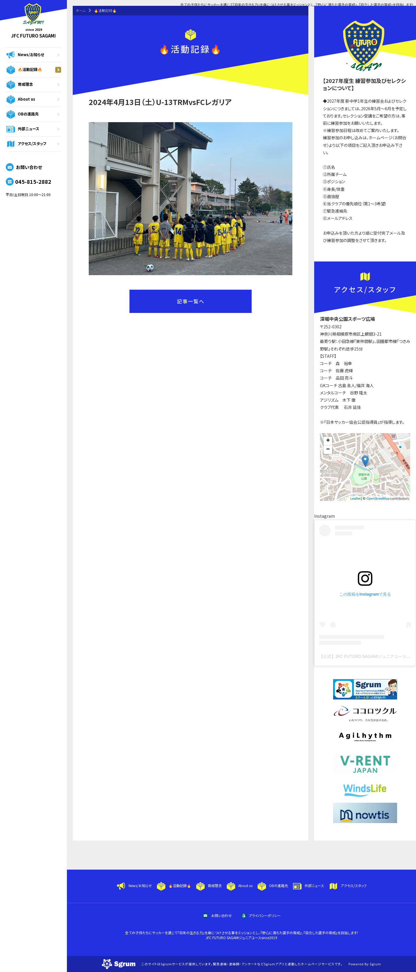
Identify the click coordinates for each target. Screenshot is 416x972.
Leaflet (355, 498)
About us (33, 99)
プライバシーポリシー (261, 915)
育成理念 (33, 85)
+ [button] (328, 441)
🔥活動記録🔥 (33, 70)
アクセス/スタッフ (33, 144)
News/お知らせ (33, 55)
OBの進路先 (33, 114)
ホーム (81, 10)
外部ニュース (33, 129)
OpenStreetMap (378, 498)
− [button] (328, 449)
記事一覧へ (191, 301)
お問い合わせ (24, 167)
